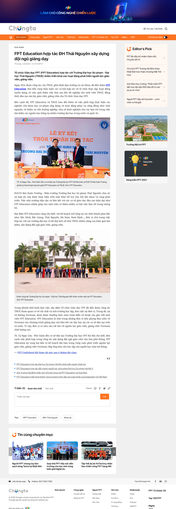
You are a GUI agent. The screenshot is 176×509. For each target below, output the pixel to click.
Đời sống (95, 492)
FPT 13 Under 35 (105, 37)
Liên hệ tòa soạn (17, 475)
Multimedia (88, 37)
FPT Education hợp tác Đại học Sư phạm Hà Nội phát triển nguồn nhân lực (51, 364)
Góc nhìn (96, 496)
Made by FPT (79, 492)
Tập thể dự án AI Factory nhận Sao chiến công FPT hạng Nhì (96, 459)
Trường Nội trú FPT (136, 144)
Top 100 (120, 37)
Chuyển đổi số (79, 488)
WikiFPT (133, 500)
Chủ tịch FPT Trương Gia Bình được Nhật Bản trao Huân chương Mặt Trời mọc (146, 71)
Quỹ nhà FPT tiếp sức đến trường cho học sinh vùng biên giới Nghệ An (60, 460)
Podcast (133, 496)
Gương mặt (96, 488)
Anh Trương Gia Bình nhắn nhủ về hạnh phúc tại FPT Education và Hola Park (51, 372)
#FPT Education (29, 411)
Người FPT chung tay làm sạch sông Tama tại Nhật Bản (27, 459)
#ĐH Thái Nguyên (50, 411)
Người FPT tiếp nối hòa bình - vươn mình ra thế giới (146, 101)
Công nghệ (36, 37)
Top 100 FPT (155, 492)
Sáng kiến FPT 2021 (136, 180)
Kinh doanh (21, 37)
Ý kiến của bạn (62, 396)
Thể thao (74, 37)
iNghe (131, 37)
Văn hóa (62, 37)
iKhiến (113, 488)
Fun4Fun (114, 492)
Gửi (104, 396)
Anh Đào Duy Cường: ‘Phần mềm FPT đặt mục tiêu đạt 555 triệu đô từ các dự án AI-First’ (146, 87)
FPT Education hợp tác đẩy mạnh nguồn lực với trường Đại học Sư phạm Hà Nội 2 (54, 368)
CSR (140, 37)
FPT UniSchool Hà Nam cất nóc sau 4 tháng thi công (47, 352)
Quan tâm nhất (35, 388)
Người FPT (50, 37)
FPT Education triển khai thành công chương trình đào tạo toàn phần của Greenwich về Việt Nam (61, 377)
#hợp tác (68, 411)
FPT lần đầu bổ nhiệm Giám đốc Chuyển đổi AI (146, 58)
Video (132, 488)
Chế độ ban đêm (157, 37)
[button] (114, 445)
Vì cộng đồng (116, 496)
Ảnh (131, 492)
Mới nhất (49, 388)
